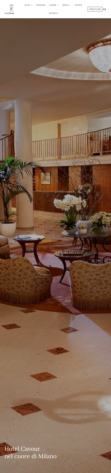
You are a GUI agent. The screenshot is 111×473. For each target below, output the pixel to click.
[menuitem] (28, 5)
